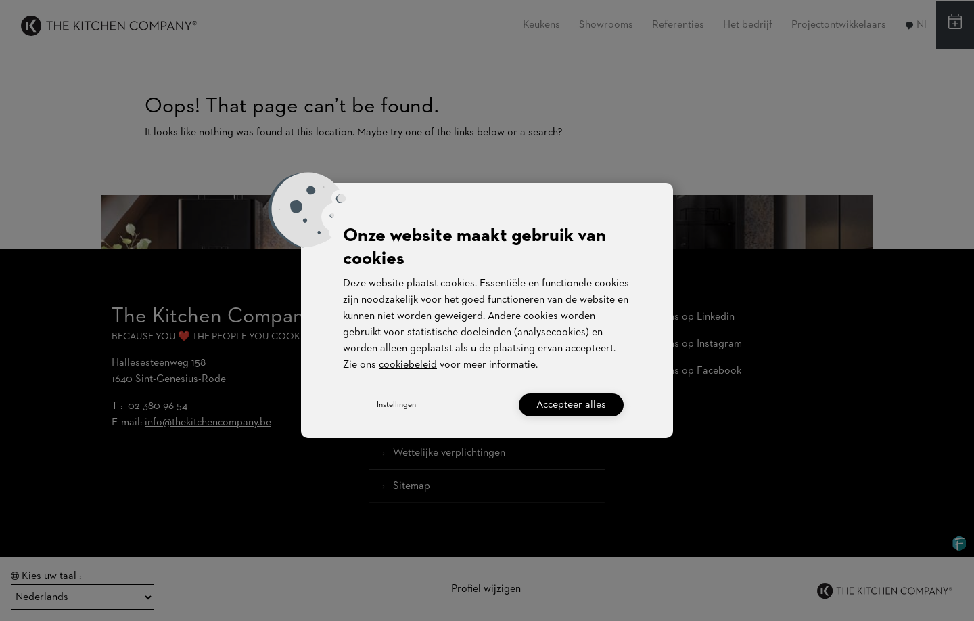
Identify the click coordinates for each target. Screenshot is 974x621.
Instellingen (396, 405)
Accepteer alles (571, 405)
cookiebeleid (408, 365)
